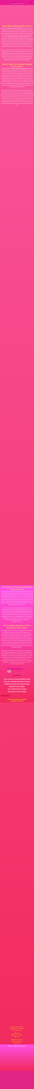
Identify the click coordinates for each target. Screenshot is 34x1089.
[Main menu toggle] (31, 2)
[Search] (9, 671)
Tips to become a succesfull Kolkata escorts (17, 679)
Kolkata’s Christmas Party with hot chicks (17, 684)
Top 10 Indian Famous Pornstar (17, 689)
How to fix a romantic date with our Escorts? (17, 681)
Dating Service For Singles (17, 686)
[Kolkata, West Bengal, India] (17, 1059)
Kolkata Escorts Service (14, 2)
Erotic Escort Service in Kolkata (17, 699)
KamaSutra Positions (17, 701)
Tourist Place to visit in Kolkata (17, 691)
